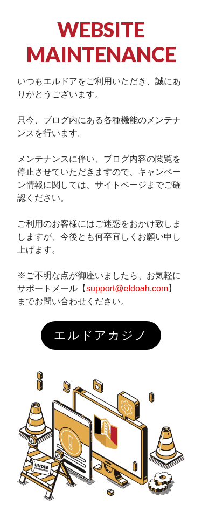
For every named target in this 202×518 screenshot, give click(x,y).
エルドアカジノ (101, 335)
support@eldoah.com (127, 288)
